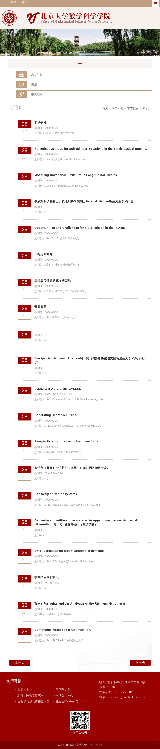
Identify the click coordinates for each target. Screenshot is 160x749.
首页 (105, 108)
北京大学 (22, 689)
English (23, 2)
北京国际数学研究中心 (31, 695)
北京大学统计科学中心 (69, 701)
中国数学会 (61, 689)
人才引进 (37, 74)
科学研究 (117, 108)
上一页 (20, 662)
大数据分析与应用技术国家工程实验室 (32, 702)
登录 (13, 2)
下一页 (140, 662)
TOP (154, 740)
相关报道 (37, 94)
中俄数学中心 (63, 695)
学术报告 (133, 108)
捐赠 (34, 84)
